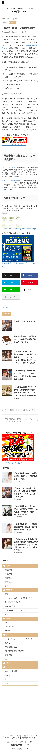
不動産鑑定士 (10, 606)
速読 (6, 683)
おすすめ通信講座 (12, 671)
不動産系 (9, 590)
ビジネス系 (10, 635)
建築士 (7, 614)
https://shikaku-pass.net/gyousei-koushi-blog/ (19, 228)
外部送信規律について (28, 703)
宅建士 (7, 594)
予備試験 (8, 574)
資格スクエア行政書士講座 (12, 181)
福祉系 (7, 675)
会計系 (8, 618)
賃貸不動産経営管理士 (13, 602)
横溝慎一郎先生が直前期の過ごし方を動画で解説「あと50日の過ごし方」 (25, 339)
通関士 (7, 659)
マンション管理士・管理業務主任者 (18, 598)
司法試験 (8, 570)
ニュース (9, 667)
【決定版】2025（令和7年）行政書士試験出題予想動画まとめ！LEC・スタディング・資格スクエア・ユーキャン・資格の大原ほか (25, 357)
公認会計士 (9, 627)
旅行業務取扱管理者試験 (14, 651)
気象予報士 (9, 655)
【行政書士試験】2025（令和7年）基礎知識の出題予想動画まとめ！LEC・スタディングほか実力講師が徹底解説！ (25, 392)
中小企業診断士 (11, 647)
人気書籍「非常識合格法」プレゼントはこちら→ (20, 263)
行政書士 (6, 307)
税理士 (7, 631)
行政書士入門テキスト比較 (25, 321)
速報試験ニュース (20, 11)
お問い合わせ (15, 703)
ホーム (5, 701)
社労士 (7, 643)
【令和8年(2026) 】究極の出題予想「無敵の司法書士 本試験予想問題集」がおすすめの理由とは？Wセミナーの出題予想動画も (26, 544)
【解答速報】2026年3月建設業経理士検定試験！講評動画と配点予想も (25, 476)
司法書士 (8, 578)
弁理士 (7, 586)
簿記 (6, 622)
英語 (6, 679)
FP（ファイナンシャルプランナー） (19, 639)
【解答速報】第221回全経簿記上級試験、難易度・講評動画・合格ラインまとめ (25, 527)
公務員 (8, 663)
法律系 (8, 566)
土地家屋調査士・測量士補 (15, 610)
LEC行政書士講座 (8, 167)
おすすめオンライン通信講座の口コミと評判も (20, 707)
